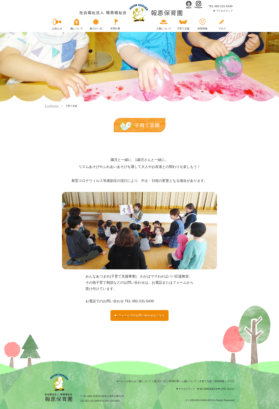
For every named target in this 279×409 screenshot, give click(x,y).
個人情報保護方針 (209, 389)
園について (145, 381)
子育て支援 (205, 381)
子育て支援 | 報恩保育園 (131, 13)
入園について (189, 381)
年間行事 (174, 381)
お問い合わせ (227, 389)
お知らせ (131, 381)
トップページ (52, 106)
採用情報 (219, 381)
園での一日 (160, 381)
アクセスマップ (224, 10)
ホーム (120, 381)
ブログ (230, 381)
